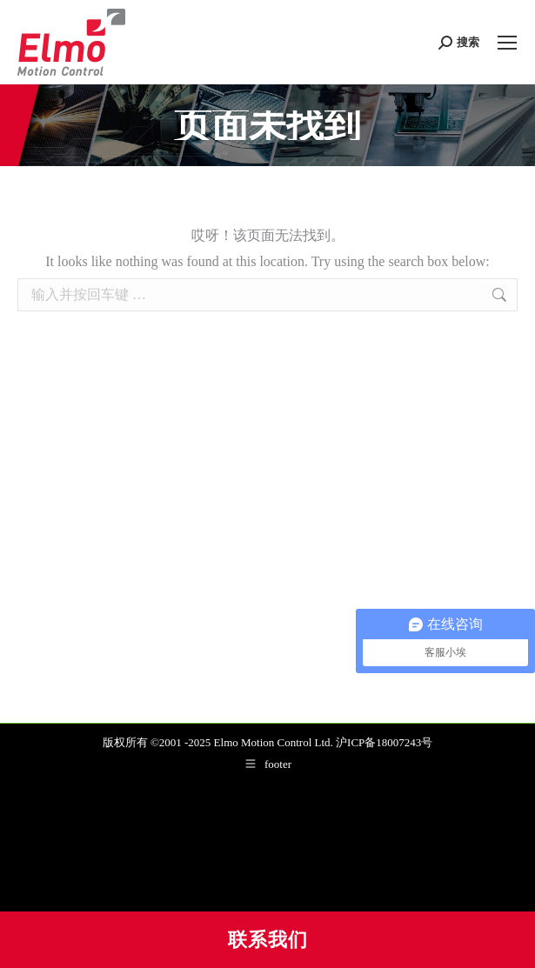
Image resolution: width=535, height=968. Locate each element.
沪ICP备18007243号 (384, 742)
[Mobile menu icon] (507, 42)
